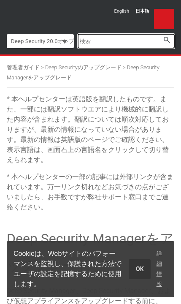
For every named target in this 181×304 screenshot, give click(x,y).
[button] (166, 40)
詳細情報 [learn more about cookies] (159, 268)
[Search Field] (126, 41)
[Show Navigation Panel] (164, 19)
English (121, 11)
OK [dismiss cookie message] (140, 269)
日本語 (142, 11)
